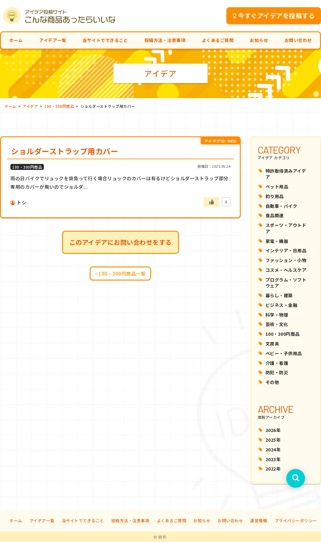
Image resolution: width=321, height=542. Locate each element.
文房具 (272, 343)
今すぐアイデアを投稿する (274, 15)
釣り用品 (275, 196)
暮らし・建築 (279, 295)
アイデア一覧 (52, 40)
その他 (272, 382)
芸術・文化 (277, 324)
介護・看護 (277, 363)
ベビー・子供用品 (284, 353)
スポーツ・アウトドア (286, 228)
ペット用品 (277, 186)
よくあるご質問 (218, 40)
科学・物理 (277, 315)
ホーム (16, 40)
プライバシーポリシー (296, 521)
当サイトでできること (105, 40)
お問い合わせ (298, 40)
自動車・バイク (281, 206)
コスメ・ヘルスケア (286, 270)
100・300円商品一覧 (120, 273)
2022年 (273, 469)
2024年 (273, 449)
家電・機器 (277, 241)
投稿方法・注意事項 (165, 40)
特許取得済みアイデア (286, 174)
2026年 (273, 430)
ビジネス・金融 (281, 305)
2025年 (273, 440)
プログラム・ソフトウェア (286, 282)
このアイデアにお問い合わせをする (120, 242)
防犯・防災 (277, 372)
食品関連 (275, 215)
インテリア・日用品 (286, 250)
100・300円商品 (283, 334)
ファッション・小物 (286, 260)
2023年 (273, 459)
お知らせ (259, 40)
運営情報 (258, 521)
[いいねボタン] (211, 202)
